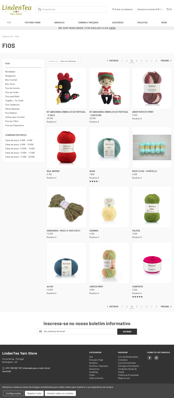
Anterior (112, 60)
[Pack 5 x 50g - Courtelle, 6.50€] (152, 147)
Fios (9, 22)
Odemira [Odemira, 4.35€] (93, 230)
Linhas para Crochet (15, 117)
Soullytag (142, 22)
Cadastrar (128, 9)
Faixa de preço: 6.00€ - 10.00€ (19, 144)
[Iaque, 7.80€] (109, 147)
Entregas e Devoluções (128, 366)
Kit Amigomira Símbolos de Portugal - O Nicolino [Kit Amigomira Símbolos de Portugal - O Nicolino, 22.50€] (108, 114)
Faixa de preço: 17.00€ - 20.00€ (20, 157)
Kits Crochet (11, 80)
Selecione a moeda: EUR (149, 9)
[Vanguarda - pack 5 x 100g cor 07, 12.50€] (66, 207)
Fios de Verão (12, 92)
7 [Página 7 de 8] (151, 61)
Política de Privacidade (128, 375)
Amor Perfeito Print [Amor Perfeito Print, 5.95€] (143, 112)
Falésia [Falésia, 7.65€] (136, 230)
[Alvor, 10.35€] (66, 263)
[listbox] (70, 61)
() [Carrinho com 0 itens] (169, 9)
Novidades (10, 71)
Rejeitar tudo (34, 393)
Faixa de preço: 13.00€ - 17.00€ (20, 152)
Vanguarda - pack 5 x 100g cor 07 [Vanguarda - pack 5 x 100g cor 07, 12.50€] (63, 230)
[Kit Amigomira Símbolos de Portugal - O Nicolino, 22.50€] (109, 88)
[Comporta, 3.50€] (152, 263)
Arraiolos (59, 22)
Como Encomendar (127, 363)
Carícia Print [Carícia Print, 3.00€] (96, 286)
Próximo (166, 60)
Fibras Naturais (12, 109)
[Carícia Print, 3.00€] (109, 263)
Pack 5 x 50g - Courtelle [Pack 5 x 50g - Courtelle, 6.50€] (144, 171)
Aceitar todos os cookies (60, 393)
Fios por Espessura (14, 125)
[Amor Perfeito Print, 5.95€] (152, 88)
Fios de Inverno (12, 88)
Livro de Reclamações (128, 356)
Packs (164, 22)
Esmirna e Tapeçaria (88, 22)
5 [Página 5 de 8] (141, 61)
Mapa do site (124, 378)
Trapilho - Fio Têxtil (14, 100)
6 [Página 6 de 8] (146, 61)
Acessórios (117, 22)
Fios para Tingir (32, 22)
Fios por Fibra (11, 121)
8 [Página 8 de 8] (156, 61)
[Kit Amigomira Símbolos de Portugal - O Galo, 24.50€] (66, 88)
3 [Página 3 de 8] (131, 61)
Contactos (123, 359)
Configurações (13, 393)
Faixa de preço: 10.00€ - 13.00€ (20, 148)
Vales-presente (96, 378)
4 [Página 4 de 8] (136, 61)
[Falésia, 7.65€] (152, 207)
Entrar (117, 9)
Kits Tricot (10, 84)
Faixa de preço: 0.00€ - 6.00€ (18, 140)
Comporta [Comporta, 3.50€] (137, 286)
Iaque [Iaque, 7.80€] (92, 171)
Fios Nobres (11, 113)
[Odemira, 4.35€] (109, 207)
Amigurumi (10, 76)
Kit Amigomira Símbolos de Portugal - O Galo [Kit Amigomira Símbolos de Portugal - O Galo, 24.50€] (66, 114)
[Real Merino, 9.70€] (66, 147)
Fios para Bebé (12, 96)
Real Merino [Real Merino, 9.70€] (53, 171)
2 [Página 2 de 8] (126, 61)
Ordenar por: (53, 61)
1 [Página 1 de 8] (121, 61)
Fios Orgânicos (12, 104)
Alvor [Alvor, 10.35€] (50, 286)
